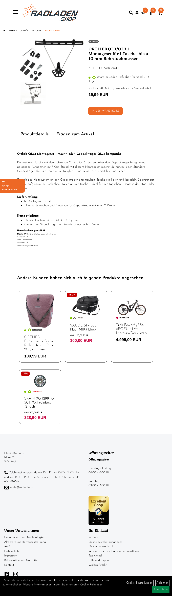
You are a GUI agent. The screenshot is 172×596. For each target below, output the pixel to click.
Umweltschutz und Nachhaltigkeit (24, 537)
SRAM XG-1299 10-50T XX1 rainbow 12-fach (39, 403)
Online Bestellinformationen (105, 542)
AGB (7, 546)
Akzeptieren (160, 589)
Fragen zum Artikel (75, 134)
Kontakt (9, 565)
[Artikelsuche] (131, 13)
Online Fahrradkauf (101, 546)
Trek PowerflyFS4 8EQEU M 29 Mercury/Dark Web (131, 329)
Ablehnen (162, 582)
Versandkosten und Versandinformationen (114, 551)
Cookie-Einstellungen (139, 582)
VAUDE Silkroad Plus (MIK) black (83, 328)
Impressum (10, 555)
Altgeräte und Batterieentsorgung (25, 542)
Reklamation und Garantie (20, 560)
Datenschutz (11, 551)
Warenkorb (95, 537)
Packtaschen (52, 31)
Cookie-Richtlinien (91, 584)
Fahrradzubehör (18, 31)
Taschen (36, 31)
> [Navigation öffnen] (14, 12)
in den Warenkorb (105, 111)
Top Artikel (95, 555)
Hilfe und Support (100, 560)
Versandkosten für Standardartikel (133, 88)
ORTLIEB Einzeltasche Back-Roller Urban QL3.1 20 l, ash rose (39, 343)
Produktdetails (34, 134)
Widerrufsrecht (98, 565)
